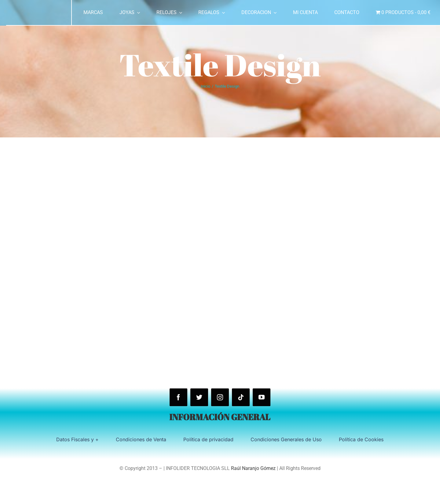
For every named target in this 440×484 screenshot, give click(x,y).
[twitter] (199, 397)
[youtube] (261, 397)
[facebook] (178, 397)
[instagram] (220, 397)
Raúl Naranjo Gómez (253, 468)
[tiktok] (241, 397)
